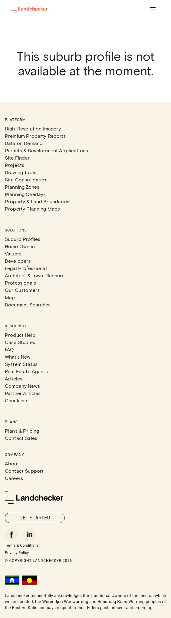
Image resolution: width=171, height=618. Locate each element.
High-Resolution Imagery (33, 128)
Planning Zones (22, 187)
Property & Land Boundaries (37, 201)
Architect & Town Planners (34, 275)
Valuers (13, 253)
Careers (14, 478)
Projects (14, 165)
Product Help (20, 335)
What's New (18, 357)
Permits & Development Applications (46, 150)
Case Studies (20, 342)
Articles (13, 378)
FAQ (9, 349)
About (12, 463)
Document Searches (28, 304)
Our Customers (22, 290)
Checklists (17, 400)
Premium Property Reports (35, 136)
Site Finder (17, 157)
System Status (21, 364)
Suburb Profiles (22, 239)
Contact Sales (21, 438)
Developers (18, 261)
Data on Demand (24, 143)
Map (10, 297)
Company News (22, 386)
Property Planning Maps (32, 208)
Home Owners (21, 246)
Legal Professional (26, 268)
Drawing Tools (20, 172)
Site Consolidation (26, 179)
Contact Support (24, 471)
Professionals (20, 282)
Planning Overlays (25, 194)
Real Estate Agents (26, 371)
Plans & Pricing (22, 431)
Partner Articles (23, 393)
